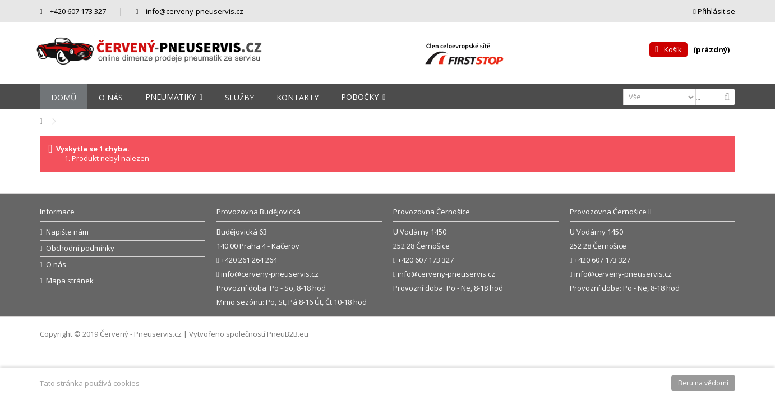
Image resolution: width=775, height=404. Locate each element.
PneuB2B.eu (287, 334)
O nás (56, 264)
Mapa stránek (70, 281)
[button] (174, 96)
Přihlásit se (714, 11)
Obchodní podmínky (80, 248)
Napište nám (67, 232)
